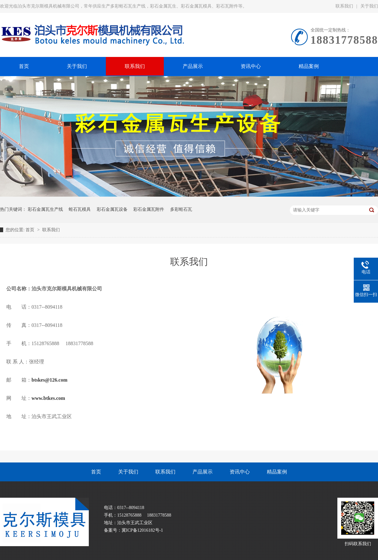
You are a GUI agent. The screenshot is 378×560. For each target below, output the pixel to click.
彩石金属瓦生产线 (45, 209)
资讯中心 (240, 471)
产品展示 (202, 471)
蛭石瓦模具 (80, 209)
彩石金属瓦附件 (148, 209)
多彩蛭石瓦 (181, 209)
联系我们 (344, 6)
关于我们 (128, 471)
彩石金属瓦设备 (112, 209)
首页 (31, 229)
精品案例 (277, 471)
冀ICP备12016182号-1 (142, 530)
